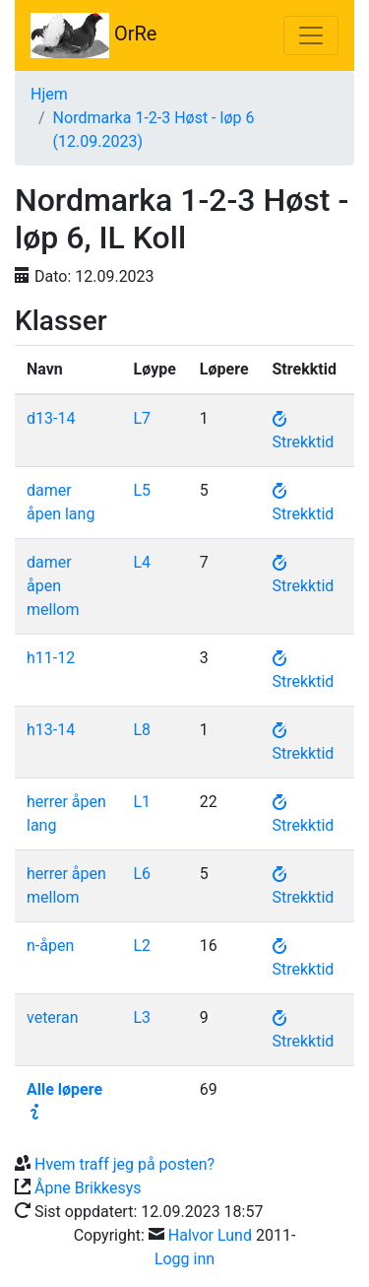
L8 (142, 729)
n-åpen (50, 945)
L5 (142, 490)
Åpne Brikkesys (88, 1188)
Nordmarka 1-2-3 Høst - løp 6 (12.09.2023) (154, 129)
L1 (142, 801)
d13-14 (51, 418)
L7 (142, 418)
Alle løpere (64, 1089)
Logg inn (184, 1259)
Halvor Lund (210, 1235)
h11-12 (51, 657)
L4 (142, 562)
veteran (53, 1017)
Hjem (49, 94)
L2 (142, 945)
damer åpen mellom (53, 586)
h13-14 (51, 729)
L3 (142, 1017)
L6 (142, 873)
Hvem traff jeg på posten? (124, 1164)
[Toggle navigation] (310, 35)
